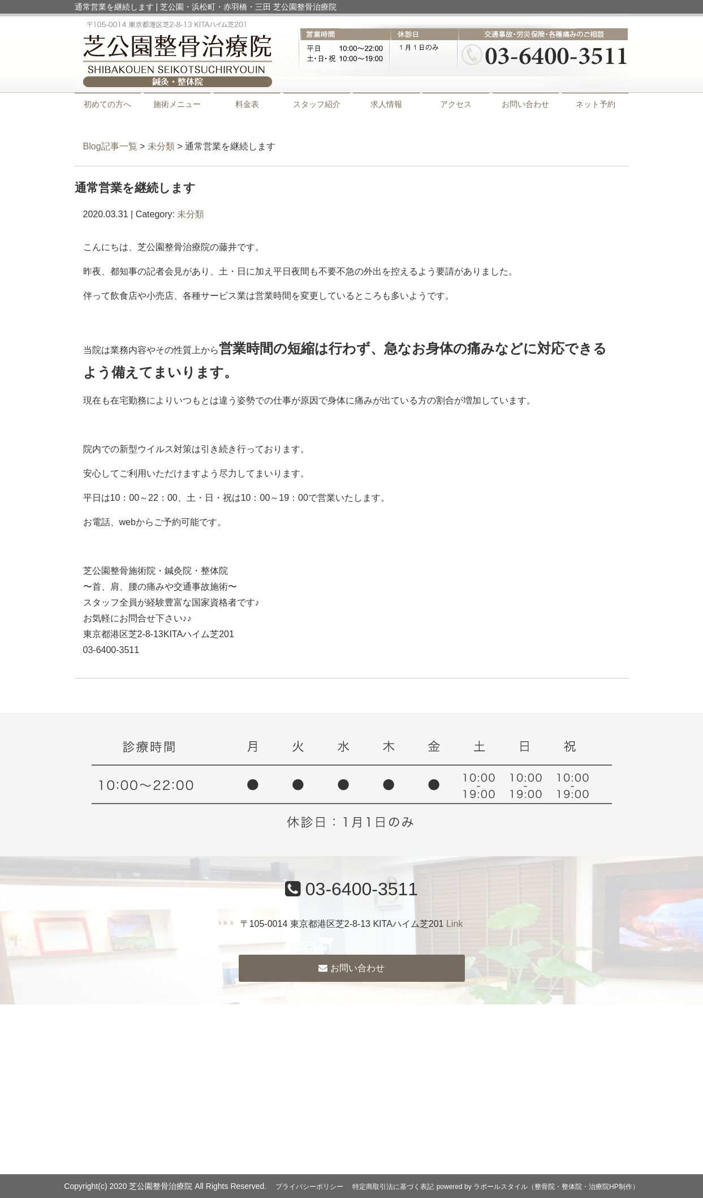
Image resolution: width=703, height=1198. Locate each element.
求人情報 (386, 104)
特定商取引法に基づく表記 (393, 1187)
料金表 (247, 104)
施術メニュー (177, 104)
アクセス (456, 104)
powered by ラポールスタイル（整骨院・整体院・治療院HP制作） (538, 1187)
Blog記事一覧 (110, 146)
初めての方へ (107, 104)
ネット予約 (595, 104)
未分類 (161, 146)
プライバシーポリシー (309, 1187)
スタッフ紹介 (316, 104)
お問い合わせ (525, 104)
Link (454, 924)
